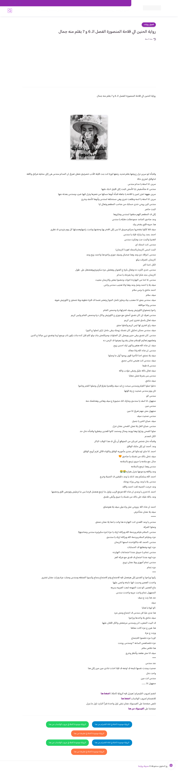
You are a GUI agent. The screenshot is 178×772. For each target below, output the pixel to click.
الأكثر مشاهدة (94, 11)
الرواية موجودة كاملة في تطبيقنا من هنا (89, 733)
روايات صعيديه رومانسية (75, 11)
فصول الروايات (121, 11)
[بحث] (10, 11)
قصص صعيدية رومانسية (51, 11)
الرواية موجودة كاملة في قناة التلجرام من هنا (112, 724)
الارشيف (58, 3)
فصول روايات (149, 24)
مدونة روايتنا (143, 766)
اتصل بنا (125, 3)
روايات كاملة (108, 11)
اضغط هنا (105, 694)
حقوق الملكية (113, 3)
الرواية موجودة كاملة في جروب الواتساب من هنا (67, 724)
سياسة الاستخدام (88, 3)
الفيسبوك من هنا (136, 709)
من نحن (102, 3)
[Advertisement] (89, 62)
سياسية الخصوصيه (72, 3)
